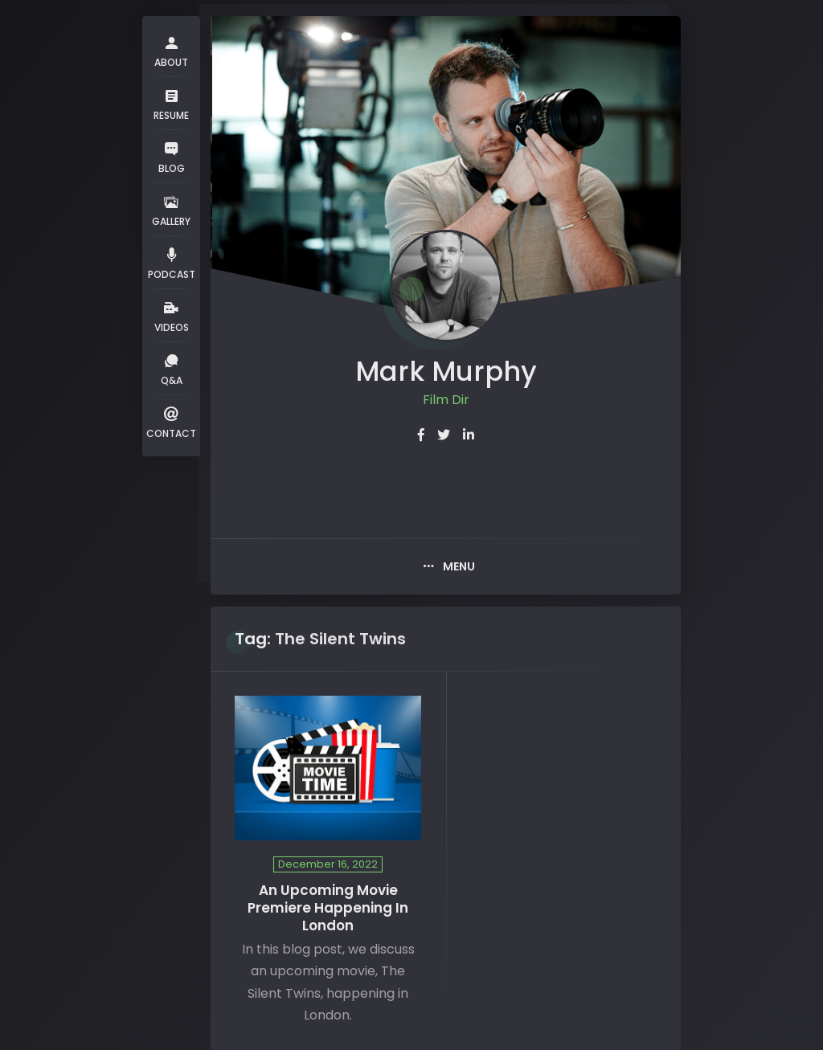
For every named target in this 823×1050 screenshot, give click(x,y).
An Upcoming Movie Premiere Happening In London (328, 908)
